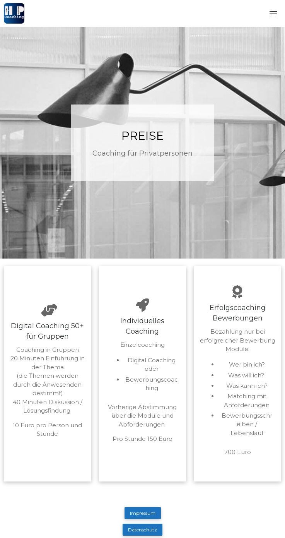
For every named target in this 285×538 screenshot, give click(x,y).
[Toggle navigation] (273, 13)
